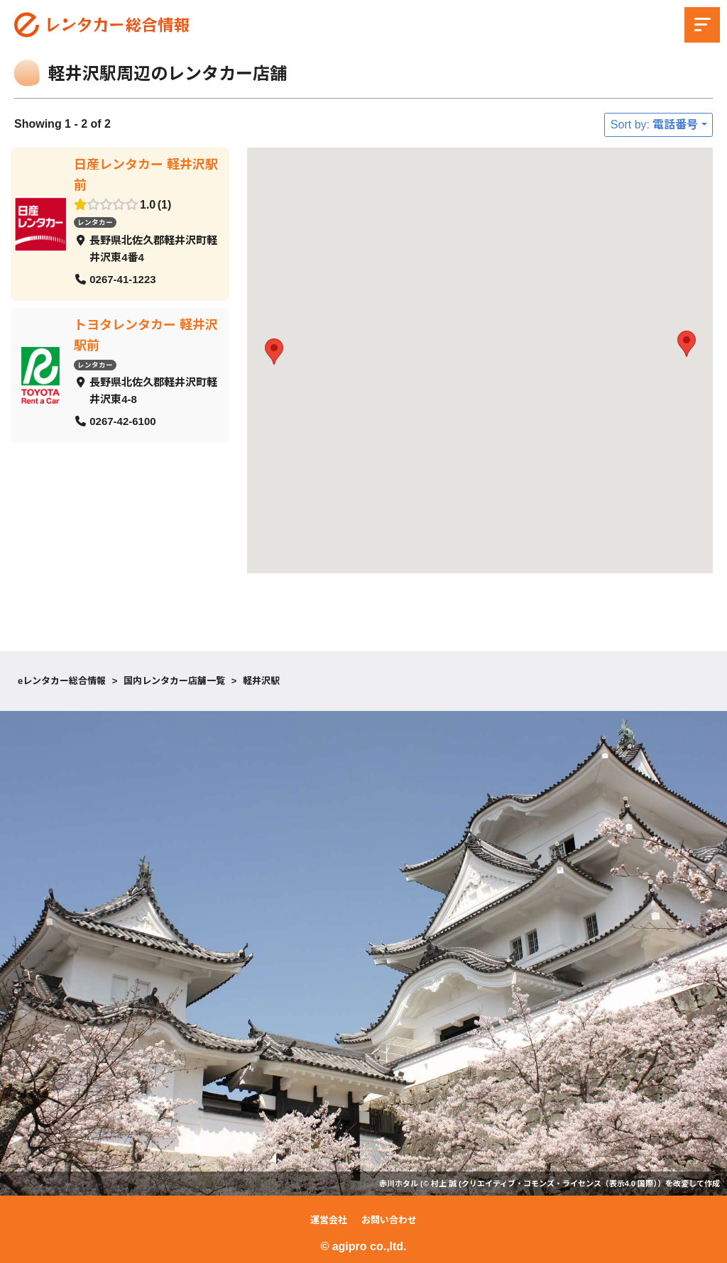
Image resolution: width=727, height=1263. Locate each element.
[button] (274, 351)
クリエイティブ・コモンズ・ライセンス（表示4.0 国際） (559, 1183)
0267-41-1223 (122, 279)
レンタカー (95, 222)
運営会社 (328, 1220)
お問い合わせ (389, 1220)
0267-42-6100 (122, 421)
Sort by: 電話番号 (655, 124)
